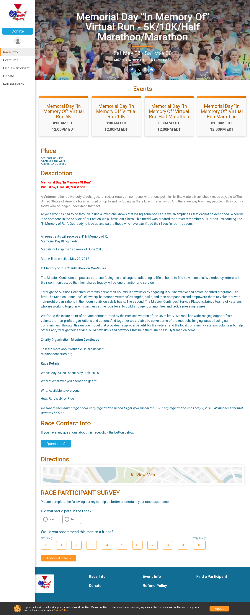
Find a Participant (16, 68)
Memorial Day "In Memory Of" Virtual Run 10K (116, 111)
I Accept (219, 609)
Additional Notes (57, 558)
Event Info (11, 60)
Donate (18, 31)
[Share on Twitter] (138, 70)
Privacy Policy (60, 610)
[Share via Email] (145, 70)
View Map (142, 474)
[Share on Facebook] (132, 70)
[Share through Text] (152, 70)
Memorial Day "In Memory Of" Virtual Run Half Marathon (169, 111)
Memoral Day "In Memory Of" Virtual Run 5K (63, 111)
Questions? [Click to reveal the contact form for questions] (56, 444)
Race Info (10, 52)
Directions (162, 60)
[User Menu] (17, 40)
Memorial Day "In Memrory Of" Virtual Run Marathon (222, 111)
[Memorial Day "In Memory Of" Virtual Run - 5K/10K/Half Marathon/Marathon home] (17, 14)
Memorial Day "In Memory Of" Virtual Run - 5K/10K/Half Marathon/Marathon (142, 27)
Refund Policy (13, 84)
